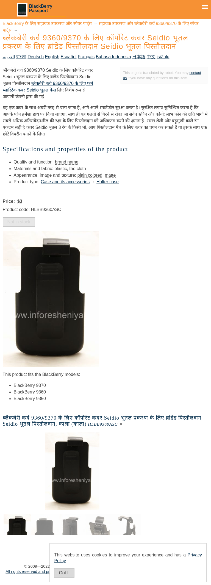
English (52, 56)
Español (69, 56)
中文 (151, 56)
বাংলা (21, 56)
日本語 (138, 56)
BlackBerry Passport (40, 8)
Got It (64, 572)
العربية (9, 56)
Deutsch (36, 56)
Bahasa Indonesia (113, 56)
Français (86, 56)
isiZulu (163, 56)
